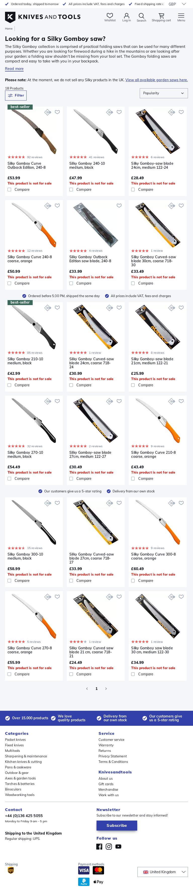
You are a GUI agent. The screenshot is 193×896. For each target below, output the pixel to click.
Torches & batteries (19, 784)
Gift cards (106, 784)
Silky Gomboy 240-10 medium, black (87, 165)
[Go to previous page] (87, 689)
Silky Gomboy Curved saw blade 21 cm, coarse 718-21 (91, 652)
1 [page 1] (96, 688)
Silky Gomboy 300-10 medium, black (25, 556)
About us (106, 778)
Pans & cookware (18, 767)
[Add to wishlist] (57, 112)
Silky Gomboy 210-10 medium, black (25, 361)
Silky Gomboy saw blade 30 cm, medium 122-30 (152, 650)
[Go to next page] (106, 689)
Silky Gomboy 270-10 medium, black (25, 455)
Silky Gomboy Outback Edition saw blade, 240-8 (90, 259)
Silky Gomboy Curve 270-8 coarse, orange (30, 650)
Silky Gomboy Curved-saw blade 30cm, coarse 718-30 (153, 261)
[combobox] (164, 93)
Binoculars (13, 789)
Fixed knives (14, 745)
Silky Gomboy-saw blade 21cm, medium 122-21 (152, 361)
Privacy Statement (113, 756)
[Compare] (34, 190)
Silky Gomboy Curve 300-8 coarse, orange (153, 556)
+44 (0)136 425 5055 (24, 815)
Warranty (106, 745)
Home (9, 28)
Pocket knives (15, 740)
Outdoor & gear (17, 773)
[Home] (42, 14)
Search (141, 20)
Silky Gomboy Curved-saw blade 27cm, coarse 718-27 (91, 558)
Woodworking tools (19, 795)
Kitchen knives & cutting (23, 762)
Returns (105, 751)
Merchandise (108, 789)
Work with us (109, 795)
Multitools (12, 751)
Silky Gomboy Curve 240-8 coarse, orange (30, 259)
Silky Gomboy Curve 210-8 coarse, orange (153, 455)
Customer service (112, 740)
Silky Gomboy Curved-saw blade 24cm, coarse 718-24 (91, 363)
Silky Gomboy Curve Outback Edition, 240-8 (26, 165)
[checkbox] (9, 189)
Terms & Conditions (113, 762)
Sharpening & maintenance (26, 756)
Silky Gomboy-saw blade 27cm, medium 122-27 (90, 455)
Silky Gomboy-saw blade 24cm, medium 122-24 (152, 165)
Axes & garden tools (20, 778)
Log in (126, 20)
